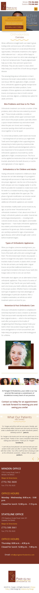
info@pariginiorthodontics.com (22, 555)
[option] (19, 441)
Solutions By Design (27, 589)
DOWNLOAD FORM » (14, 27)
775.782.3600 (33, 2)
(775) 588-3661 (9, 527)
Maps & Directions (9, 478)
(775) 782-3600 (9, 481)
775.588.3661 (33, 4)
